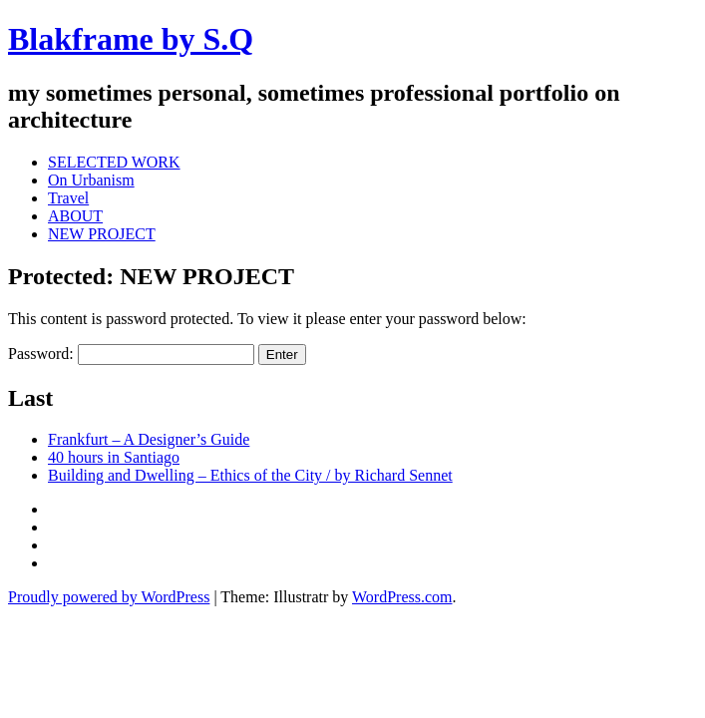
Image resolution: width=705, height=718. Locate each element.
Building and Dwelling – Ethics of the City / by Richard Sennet (250, 475)
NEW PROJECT (102, 233)
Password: (131, 353)
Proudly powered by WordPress (108, 596)
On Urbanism (91, 180)
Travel (68, 197)
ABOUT (75, 215)
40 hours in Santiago (113, 457)
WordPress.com (402, 596)
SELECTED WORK (114, 162)
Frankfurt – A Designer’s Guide (148, 439)
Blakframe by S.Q (130, 39)
